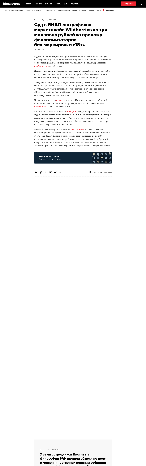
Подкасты (75, 4)
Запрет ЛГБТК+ (95, 10)
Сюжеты (38, 4)
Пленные (82, 10)
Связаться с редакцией (101, 172)
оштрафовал (78, 130)
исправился (40, 107)
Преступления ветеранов (13, 10)
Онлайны (49, 4)
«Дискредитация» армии (67, 10)
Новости (28, 4)
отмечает (61, 100)
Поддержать (128, 4)
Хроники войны (49, 10)
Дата (66, 4)
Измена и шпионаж (33, 10)
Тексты (58, 4)
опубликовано (41, 66)
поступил (72, 112)
